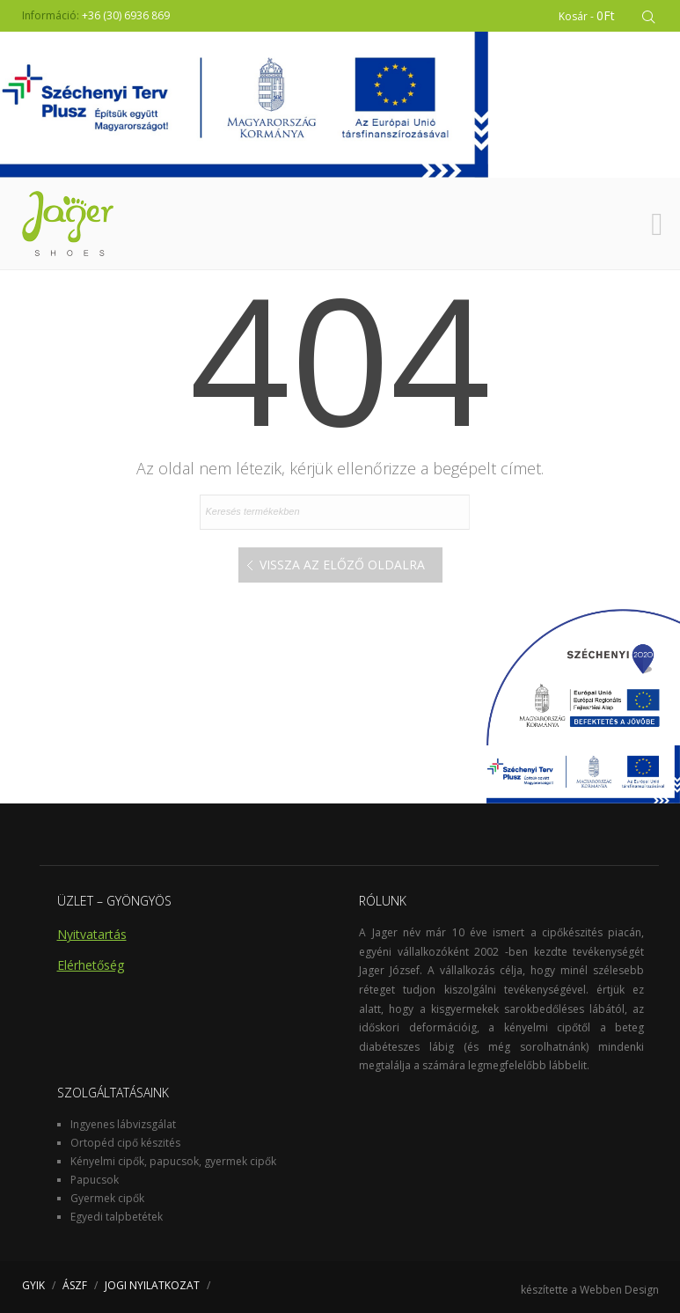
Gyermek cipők (107, 1198)
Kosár (587, 15)
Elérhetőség (90, 965)
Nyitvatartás (92, 934)
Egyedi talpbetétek (116, 1216)
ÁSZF (74, 1285)
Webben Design (619, 1289)
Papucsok (94, 1179)
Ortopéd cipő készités (125, 1142)
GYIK (33, 1285)
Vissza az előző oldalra (342, 564)
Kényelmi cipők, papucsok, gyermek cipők (173, 1161)
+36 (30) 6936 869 (126, 15)
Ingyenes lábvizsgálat (123, 1124)
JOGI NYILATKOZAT (152, 1285)
